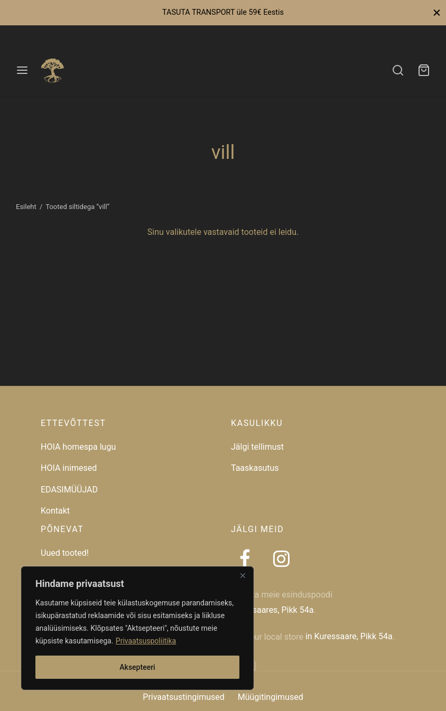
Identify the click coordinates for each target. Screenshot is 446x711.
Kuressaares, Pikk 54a (272, 610)
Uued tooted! (65, 553)
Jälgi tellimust (257, 447)
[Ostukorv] (423, 70)
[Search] (398, 70)
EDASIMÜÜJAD (69, 490)
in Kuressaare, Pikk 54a (349, 636)
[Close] (242, 575)
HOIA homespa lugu (78, 447)
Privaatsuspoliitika (146, 641)
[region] (137, 628)
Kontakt (55, 511)
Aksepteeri (137, 667)
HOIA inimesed (69, 468)
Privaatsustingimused (183, 697)
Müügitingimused (270, 697)
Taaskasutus (255, 468)
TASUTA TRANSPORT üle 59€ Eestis (223, 12)
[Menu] (22, 70)
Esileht (26, 207)
